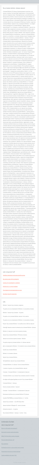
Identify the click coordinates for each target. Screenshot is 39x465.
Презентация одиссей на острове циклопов (10, 451)
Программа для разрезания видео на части (12, 290)
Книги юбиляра (4, 443)
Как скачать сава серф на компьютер (11, 279)
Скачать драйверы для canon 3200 (8, 455)
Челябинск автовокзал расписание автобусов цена (14, 275)
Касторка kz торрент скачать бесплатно (10, 432)
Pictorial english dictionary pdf (7, 440)
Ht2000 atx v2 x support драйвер (10, 286)
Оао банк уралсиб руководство (10, 294)
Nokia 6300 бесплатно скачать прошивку (10, 436)
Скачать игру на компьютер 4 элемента (11, 282)
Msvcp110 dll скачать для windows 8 (9, 428)
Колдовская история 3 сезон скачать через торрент (12, 447)
